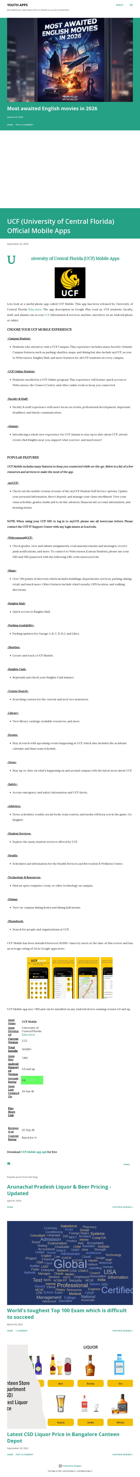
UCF (47, 315)
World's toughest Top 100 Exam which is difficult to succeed (67, 1313)
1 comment (22, 1330)
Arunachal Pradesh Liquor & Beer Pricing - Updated (59, 1190)
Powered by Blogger (70, 1466)
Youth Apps (17, 5)
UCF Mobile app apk (34, 1152)
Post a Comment (24, 124)
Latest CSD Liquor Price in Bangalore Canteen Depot (63, 1437)
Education (34, 309)
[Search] (119, 5)
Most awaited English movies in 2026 (52, 108)
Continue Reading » (122, 1207)
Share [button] (10, 124)
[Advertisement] (70, 173)
